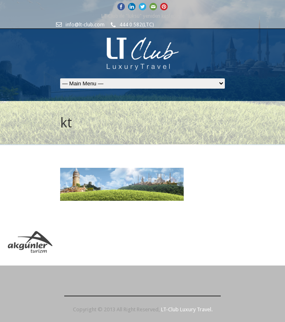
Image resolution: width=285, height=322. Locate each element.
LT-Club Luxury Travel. (187, 309)
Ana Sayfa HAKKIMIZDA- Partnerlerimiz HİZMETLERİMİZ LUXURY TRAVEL (142, 83)
